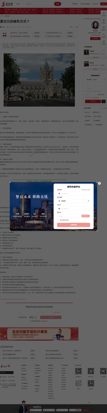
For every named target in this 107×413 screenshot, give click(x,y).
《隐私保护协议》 (74, 220)
